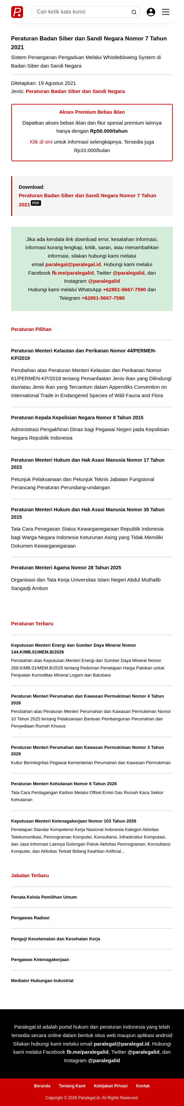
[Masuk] (151, 12)
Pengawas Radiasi (30, 917)
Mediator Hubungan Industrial (42, 980)
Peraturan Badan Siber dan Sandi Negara (75, 91)
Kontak (143, 1086)
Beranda (42, 1086)
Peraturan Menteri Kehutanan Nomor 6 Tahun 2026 (64, 783)
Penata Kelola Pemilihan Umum (44, 897)
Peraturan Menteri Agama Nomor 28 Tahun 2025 (66, 567)
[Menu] (165, 12)
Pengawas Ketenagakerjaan (40, 959)
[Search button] (134, 12)
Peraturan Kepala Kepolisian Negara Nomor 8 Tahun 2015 (77, 417)
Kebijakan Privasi (110, 1086)
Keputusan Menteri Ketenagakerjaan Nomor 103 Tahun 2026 (74, 821)
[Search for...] (80, 12)
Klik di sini (41, 142)
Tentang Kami (72, 1086)
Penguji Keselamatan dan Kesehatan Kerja (55, 938)
